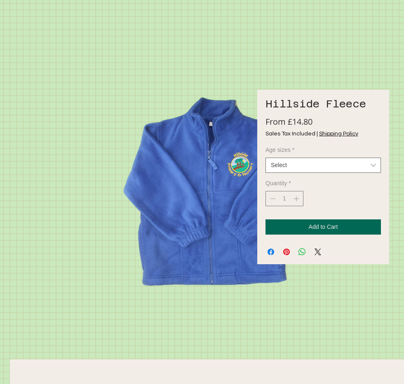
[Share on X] (318, 252)
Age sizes (279, 150)
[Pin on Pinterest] (286, 252)
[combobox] (323, 165)
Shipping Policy (338, 134)
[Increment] (297, 198)
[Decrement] (272, 198)
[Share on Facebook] (271, 252)
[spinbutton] (284, 198)
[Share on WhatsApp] (302, 252)
